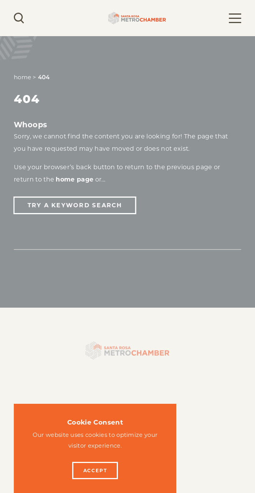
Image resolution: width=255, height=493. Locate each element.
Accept (95, 470)
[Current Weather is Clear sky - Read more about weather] (40, 18)
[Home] (127, 352)
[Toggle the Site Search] (19, 18)
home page (74, 179)
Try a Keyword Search (74, 205)
